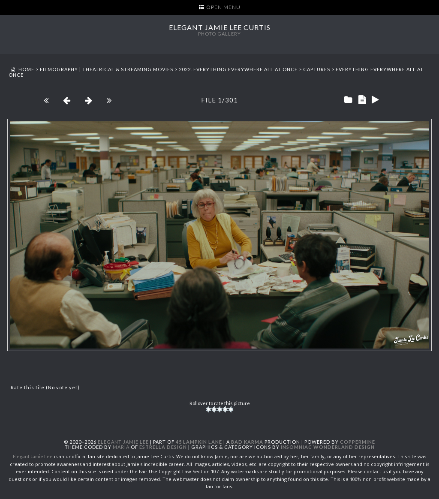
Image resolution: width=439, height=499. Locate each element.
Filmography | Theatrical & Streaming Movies (106, 69)
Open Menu (223, 7)
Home (26, 69)
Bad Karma (247, 442)
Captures (316, 69)
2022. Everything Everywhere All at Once (238, 69)
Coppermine (357, 442)
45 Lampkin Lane (199, 442)
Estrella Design (163, 447)
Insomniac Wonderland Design (328, 447)
